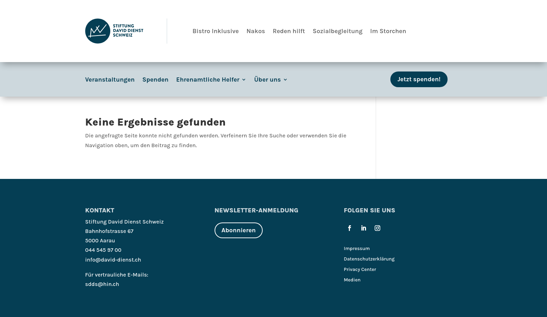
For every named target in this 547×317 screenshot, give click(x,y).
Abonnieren (239, 230)
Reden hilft (289, 31)
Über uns (267, 80)
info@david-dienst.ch (113, 259)
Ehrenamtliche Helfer (207, 80)
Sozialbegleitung (337, 31)
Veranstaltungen (110, 80)
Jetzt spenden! (419, 79)
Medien (352, 280)
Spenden (155, 80)
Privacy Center (360, 269)
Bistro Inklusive (216, 31)
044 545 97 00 (103, 250)
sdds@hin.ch (102, 284)
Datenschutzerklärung (369, 259)
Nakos (256, 31)
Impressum (357, 248)
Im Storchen (388, 31)
